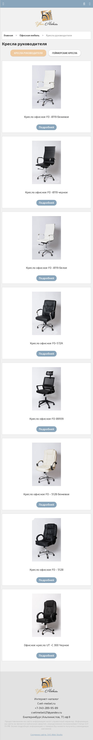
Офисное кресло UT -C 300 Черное (46, 645)
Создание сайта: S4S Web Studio (46, 734)
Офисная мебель (29, 35)
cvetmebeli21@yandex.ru (46, 712)
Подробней (46, 127)
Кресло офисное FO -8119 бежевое (46, 116)
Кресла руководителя (59, 35)
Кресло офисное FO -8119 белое (46, 267)
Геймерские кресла (64, 53)
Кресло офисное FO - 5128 (46, 569)
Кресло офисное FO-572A (46, 343)
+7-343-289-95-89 (46, 708)
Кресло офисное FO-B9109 (46, 418)
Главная (8, 35)
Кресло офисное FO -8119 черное (46, 192)
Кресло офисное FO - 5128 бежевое (46, 494)
